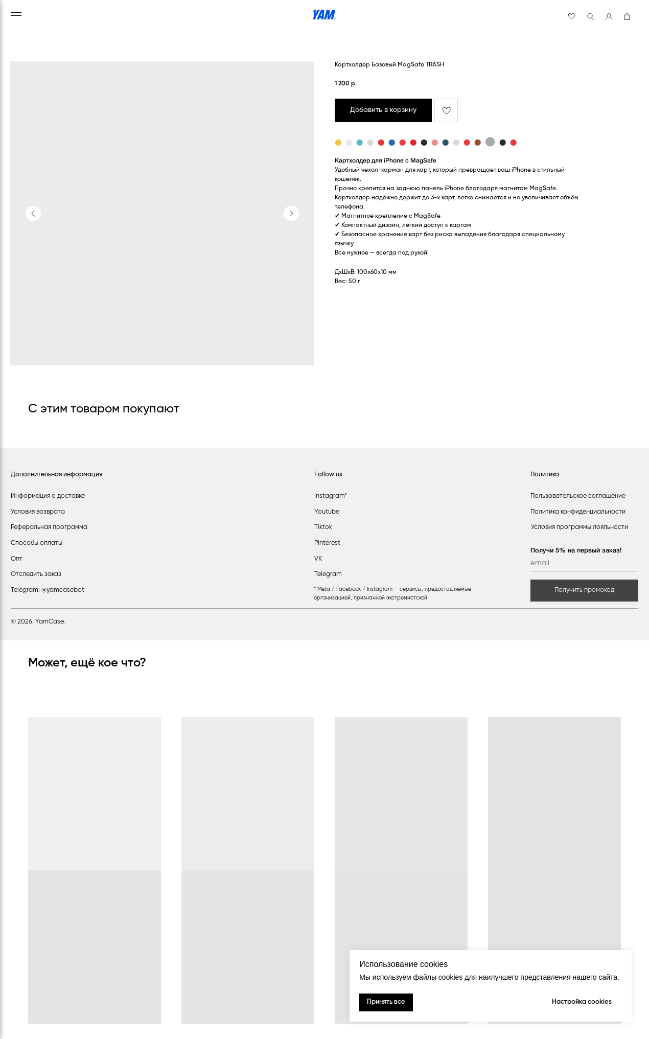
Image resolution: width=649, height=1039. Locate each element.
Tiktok (323, 527)
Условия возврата (38, 512)
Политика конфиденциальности (577, 512)
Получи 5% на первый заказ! (576, 550)
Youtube (326, 512)
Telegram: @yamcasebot (47, 590)
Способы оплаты (36, 543)
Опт (16, 559)
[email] (584, 564)
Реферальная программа (49, 527)
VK (318, 559)
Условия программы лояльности (579, 527)
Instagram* (330, 496)
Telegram (328, 574)
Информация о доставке (48, 496)
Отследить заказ (36, 574)
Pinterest (327, 543)
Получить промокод (584, 590)
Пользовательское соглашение (577, 496)
